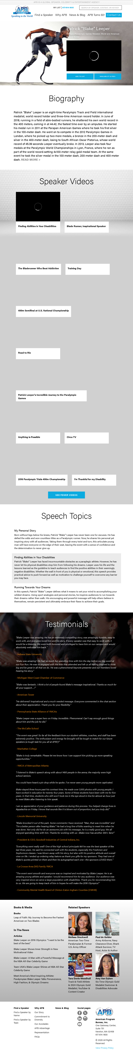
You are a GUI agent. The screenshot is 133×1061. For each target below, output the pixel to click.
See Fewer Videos (66, 494)
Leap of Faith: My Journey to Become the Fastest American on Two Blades (39, 919)
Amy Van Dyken (104, 978)
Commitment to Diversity (42, 1018)
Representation (42, 1032)
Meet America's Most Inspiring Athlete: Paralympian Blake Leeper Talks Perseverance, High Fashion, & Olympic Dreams (37, 979)
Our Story (39, 1012)
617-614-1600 (68, 7)
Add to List (80, 76)
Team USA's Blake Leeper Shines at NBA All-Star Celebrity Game (39, 968)
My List (56, 7)
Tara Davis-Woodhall (79, 978)
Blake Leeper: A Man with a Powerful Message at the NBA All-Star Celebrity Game (39, 959)
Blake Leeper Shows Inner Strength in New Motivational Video (36, 950)
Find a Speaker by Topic (22, 1021)
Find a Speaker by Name (22, 1014)
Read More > (30, 159)
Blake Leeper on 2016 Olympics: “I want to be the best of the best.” (39, 941)
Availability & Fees (107, 76)
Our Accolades (41, 1023)
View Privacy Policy (105, 1047)
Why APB (61, 15)
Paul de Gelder (104, 937)
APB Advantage (42, 1028)
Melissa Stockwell (78, 937)
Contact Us (114, 15)
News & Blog (77, 15)
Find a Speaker (44, 15)
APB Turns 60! (96, 15)
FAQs (37, 1036)
